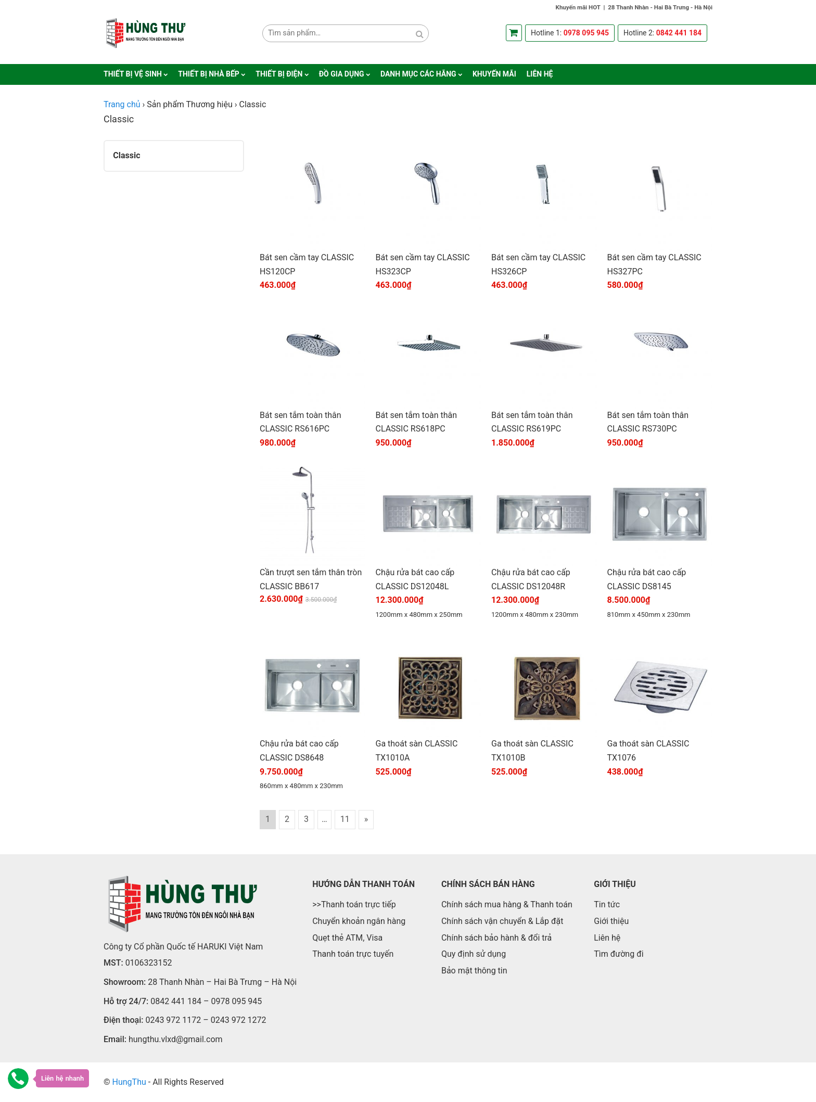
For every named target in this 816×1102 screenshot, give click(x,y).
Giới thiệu (611, 921)
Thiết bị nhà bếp (208, 74)
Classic (126, 155)
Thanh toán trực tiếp (358, 904)
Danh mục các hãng (418, 74)
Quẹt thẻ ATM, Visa (347, 938)
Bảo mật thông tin (474, 971)
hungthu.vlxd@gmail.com (176, 1039)
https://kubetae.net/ (321, 1082)
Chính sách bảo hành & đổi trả (496, 938)
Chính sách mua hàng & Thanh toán (506, 904)
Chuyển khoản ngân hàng (358, 921)
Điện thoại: (123, 1020)
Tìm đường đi (618, 954)
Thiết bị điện (279, 74)
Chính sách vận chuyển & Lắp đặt (502, 921)
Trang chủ (122, 104)
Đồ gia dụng (341, 74)
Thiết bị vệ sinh (133, 74)
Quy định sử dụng (473, 954)
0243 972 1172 (173, 1020)
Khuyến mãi (494, 74)
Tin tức (607, 904)
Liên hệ (540, 74)
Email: (115, 1039)
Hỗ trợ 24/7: (126, 1001)
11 (345, 819)
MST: (113, 963)
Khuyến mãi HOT (578, 7)
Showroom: (125, 982)
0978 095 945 (586, 33)
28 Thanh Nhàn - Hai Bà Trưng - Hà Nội (660, 7)
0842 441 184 (679, 33)
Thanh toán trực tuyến (352, 954)
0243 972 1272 (238, 1020)
